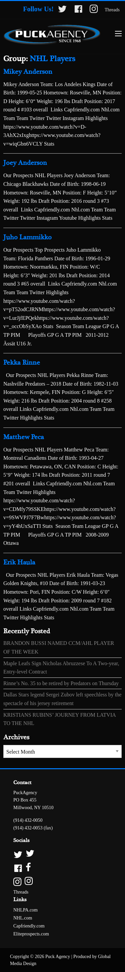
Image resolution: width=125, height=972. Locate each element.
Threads (112, 9)
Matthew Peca (23, 437)
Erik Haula (19, 562)
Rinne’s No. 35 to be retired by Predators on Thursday (61, 683)
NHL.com (22, 917)
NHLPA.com (25, 910)
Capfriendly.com (29, 925)
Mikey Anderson (27, 71)
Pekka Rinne (21, 362)
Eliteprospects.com (31, 933)
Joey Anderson (25, 163)
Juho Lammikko (27, 237)
